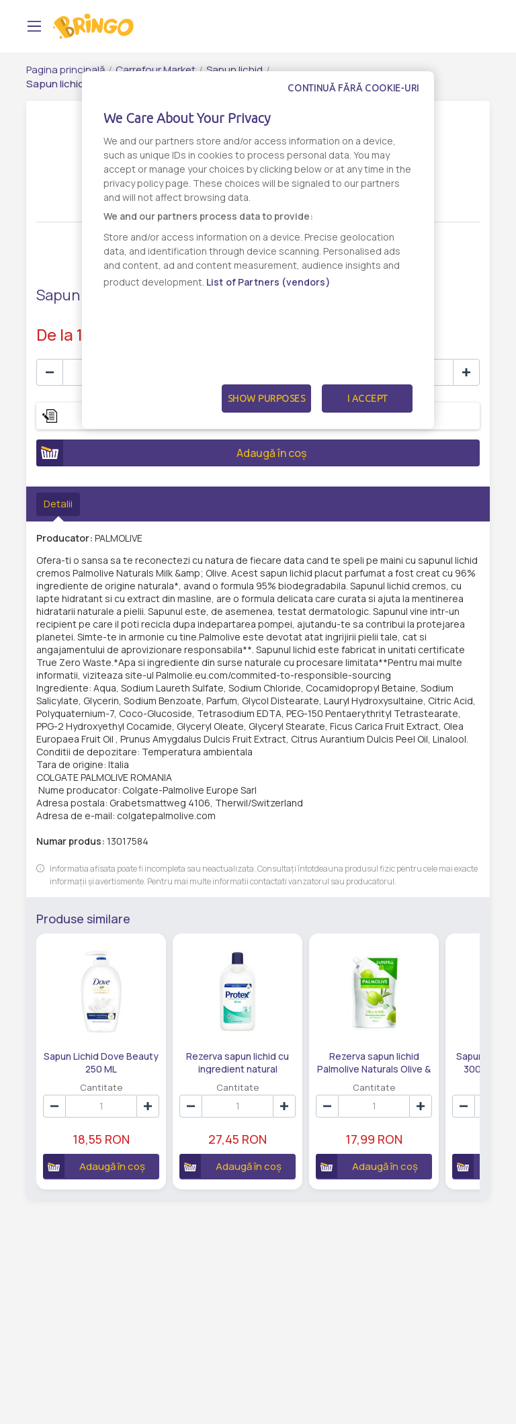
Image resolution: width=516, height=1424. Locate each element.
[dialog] (258, 250)
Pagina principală (65, 69)
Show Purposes (267, 398)
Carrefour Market (156, 69)
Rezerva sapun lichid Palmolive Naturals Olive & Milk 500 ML (371, 1061)
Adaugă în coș (171, 452)
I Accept (367, 398)
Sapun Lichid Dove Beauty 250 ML (100, 1061)
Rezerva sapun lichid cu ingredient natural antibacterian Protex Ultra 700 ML (236, 1061)
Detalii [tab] (58, 504)
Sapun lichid (234, 69)
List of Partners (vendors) (268, 282)
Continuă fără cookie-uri (353, 88)
